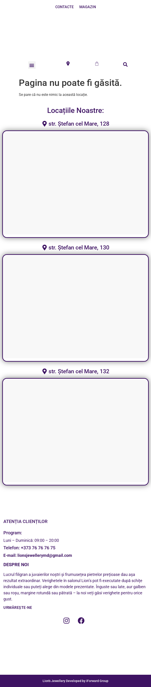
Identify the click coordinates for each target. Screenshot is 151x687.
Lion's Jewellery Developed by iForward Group (75, 681)
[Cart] (97, 64)
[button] (32, 65)
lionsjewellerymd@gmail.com (44, 555)
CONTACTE (64, 7)
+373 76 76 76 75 (38, 547)
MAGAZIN (87, 7)
